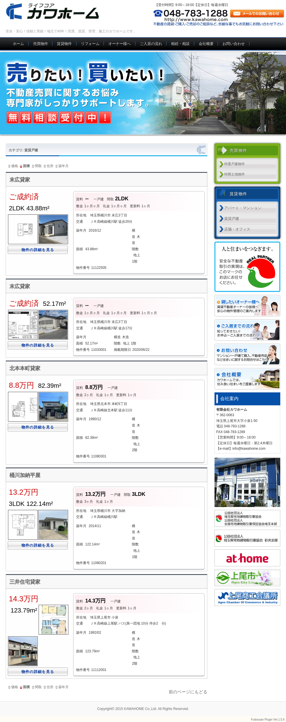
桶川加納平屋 (24, 475)
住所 (48, 166)
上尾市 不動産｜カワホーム (59, 11)
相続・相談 (180, 44)
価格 (12, 166)
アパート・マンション (242, 208)
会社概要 (206, 44)
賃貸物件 (64, 44)
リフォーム (90, 44)
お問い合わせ (234, 44)
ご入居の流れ (151, 44)
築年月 (61, 166)
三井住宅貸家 (24, 582)
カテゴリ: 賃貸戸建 (23, 150)
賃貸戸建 (231, 218)
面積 (24, 166)
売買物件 (40, 44)
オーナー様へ (119, 44)
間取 (36, 166)
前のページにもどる (188, 691)
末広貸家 (19, 180)
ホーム (18, 44)
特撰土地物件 (234, 174)
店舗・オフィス (237, 229)
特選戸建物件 (234, 164)
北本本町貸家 (24, 368)
